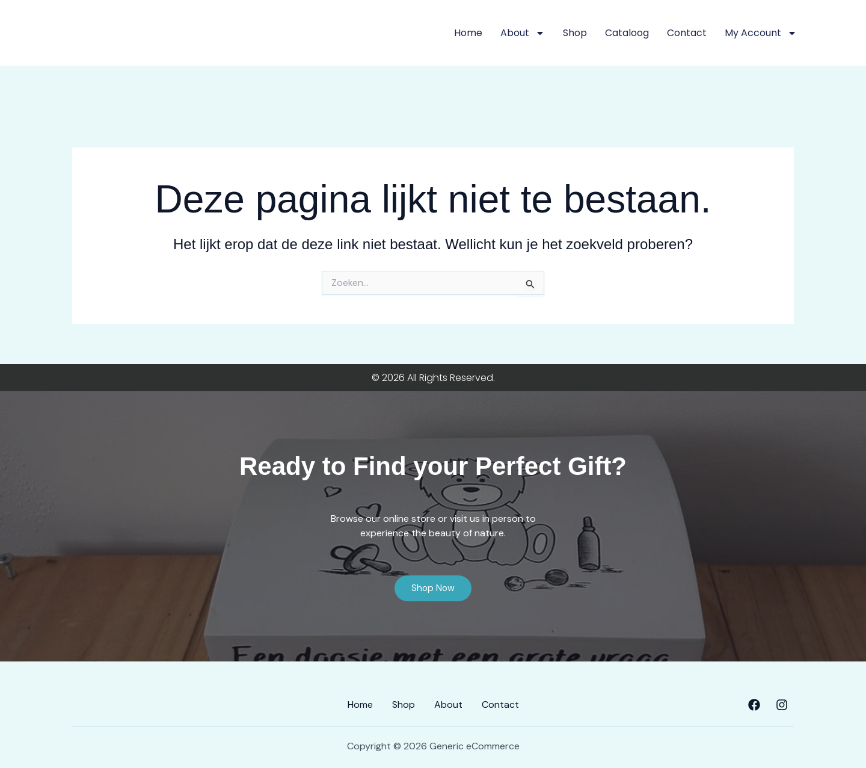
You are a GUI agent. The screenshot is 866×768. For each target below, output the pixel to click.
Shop (575, 33)
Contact (687, 33)
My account (761, 33)
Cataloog (627, 33)
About (522, 33)
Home (468, 33)
